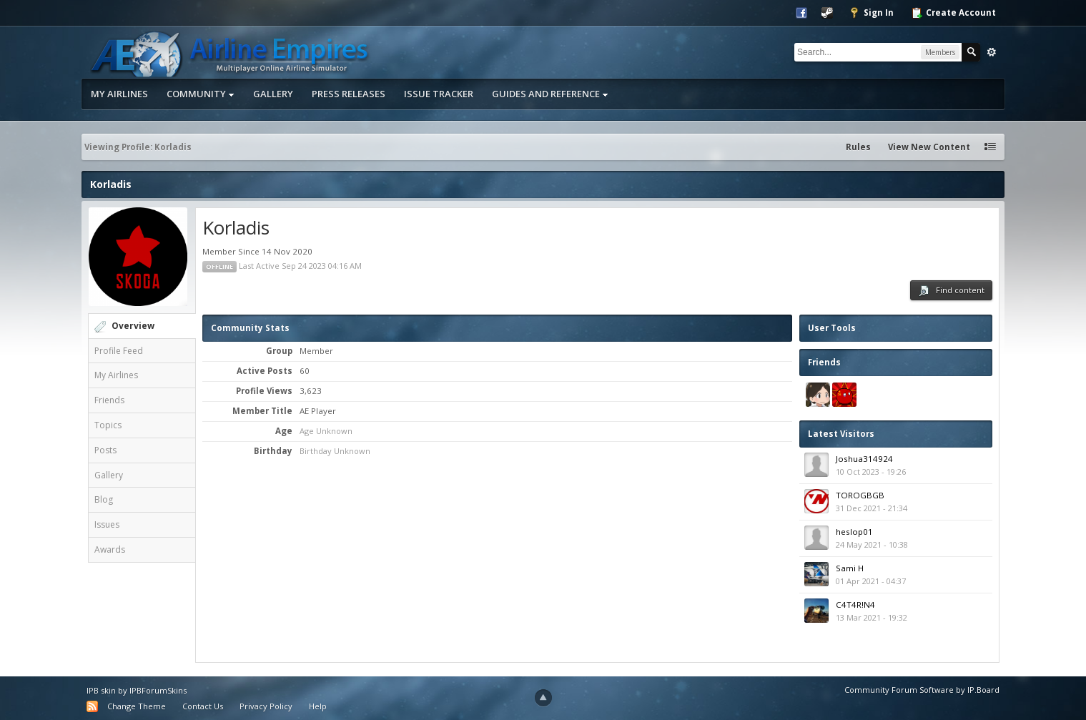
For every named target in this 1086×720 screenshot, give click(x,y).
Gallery (273, 93)
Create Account (953, 13)
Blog (103, 499)
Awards (109, 549)
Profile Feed (118, 351)
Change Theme (136, 706)
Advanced (991, 52)
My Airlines (119, 93)
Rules (858, 147)
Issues (106, 524)
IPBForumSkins (158, 690)
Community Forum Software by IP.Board (921, 689)
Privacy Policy (266, 706)
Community (201, 93)
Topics (108, 425)
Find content (951, 291)
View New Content (929, 147)
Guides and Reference (550, 93)
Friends (109, 400)
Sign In (871, 13)
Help (318, 706)
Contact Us (202, 706)
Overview (133, 326)
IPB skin (101, 690)
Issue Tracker (438, 93)
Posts (105, 450)
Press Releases (348, 93)
